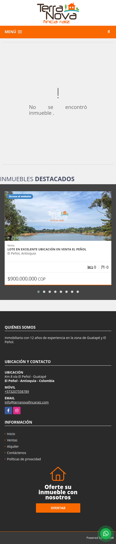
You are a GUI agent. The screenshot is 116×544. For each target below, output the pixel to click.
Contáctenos (16, 452)
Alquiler (13, 446)
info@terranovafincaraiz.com (27, 402)
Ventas (12, 440)
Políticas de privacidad (24, 459)
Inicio (11, 434)
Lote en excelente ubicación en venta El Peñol (46, 249)
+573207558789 (17, 391)
